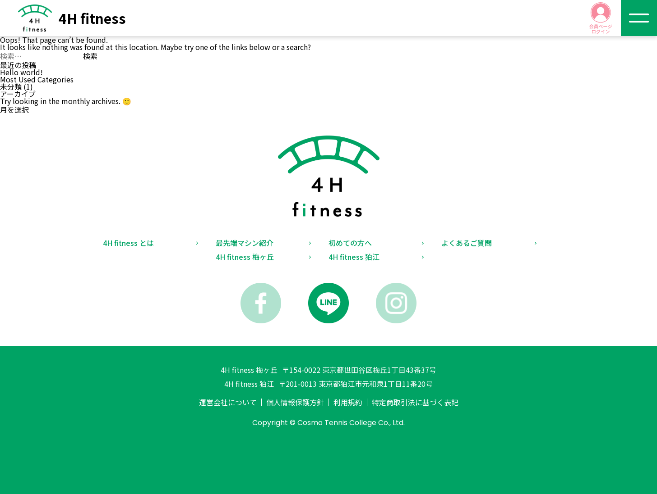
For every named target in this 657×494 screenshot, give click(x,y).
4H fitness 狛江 (353, 256)
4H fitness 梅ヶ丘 (245, 256)
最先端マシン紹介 (244, 242)
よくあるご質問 (466, 242)
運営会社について (228, 402)
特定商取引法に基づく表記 (415, 402)
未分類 (11, 86)
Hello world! (21, 72)
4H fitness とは (128, 242)
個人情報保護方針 (295, 402)
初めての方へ (350, 242)
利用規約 (347, 402)
